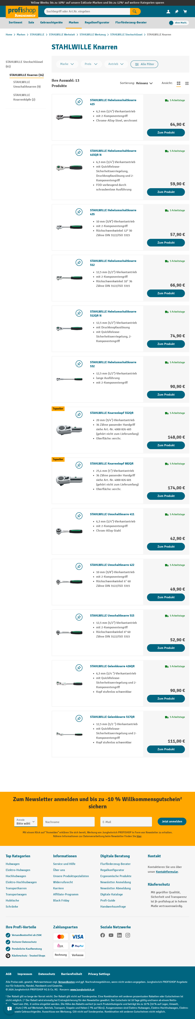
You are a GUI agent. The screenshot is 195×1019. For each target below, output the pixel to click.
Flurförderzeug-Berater (115, 864)
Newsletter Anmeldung (115, 882)
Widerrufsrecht (63, 882)
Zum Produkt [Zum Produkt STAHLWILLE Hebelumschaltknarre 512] (166, 293)
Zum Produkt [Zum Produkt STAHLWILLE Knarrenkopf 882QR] (166, 496)
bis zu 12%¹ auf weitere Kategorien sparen (136, 3)
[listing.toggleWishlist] (79, 101)
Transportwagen (16, 894)
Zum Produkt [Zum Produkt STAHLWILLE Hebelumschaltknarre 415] (166, 132)
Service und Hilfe (64, 864)
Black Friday (61, 900)
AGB (8, 974)
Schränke (12, 907)
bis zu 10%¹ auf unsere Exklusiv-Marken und (79, 3)
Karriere (58, 888)
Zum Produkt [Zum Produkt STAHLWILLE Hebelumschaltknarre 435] (166, 243)
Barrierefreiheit (71, 974)
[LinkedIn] (119, 936)
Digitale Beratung (115, 856)
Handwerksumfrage (113, 907)
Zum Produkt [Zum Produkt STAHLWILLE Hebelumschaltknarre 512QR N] (166, 344)
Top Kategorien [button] (18, 856)
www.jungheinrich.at (82, 989)
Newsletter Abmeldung (115, 888)
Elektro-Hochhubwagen (21, 882)
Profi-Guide (107, 900)
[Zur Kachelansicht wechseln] (187, 83)
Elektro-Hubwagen (18, 870)
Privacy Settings (99, 974)
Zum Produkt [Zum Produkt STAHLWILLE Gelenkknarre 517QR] (166, 749)
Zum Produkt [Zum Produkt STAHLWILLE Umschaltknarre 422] (166, 597)
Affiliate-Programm (65, 894)
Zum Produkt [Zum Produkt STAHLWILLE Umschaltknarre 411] (166, 547)
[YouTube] (111, 936)
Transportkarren (16, 888)
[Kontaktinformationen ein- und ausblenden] (9, 1009)
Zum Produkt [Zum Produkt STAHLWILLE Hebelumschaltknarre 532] (166, 395)
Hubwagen (13, 864)
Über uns (59, 870)
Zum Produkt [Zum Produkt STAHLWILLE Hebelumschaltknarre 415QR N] (166, 192)
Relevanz (144, 83)
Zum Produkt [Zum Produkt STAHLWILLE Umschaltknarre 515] (166, 648)
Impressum (25, 974)
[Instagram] (127, 936)
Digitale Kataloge (111, 894)
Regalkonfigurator (112, 870)
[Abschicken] (172, 821)
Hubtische (12, 900)
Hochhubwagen (16, 876)
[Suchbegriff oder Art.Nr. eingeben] (87, 11)
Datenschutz (46, 974)
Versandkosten (66, 982)
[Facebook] (102, 936)
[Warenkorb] (185, 11)
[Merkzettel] (177, 11)
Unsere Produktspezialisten (71, 876)
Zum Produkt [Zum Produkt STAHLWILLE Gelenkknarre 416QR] (166, 699)
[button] (121, 857)
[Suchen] (135, 11)
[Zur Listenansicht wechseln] (178, 83)
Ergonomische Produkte (115, 876)
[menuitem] (168, 11)
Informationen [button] (65, 856)
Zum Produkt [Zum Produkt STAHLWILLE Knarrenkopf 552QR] (166, 445)
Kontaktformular (167, 872)
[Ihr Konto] (168, 11)
